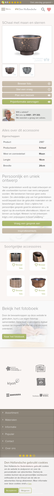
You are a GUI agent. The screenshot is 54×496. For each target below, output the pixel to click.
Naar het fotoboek (14, 336)
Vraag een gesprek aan (27, 223)
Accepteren (11, 490)
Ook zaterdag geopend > (41, 2)
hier (29, 483)
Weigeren (25, 490)
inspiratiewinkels (27, 231)
